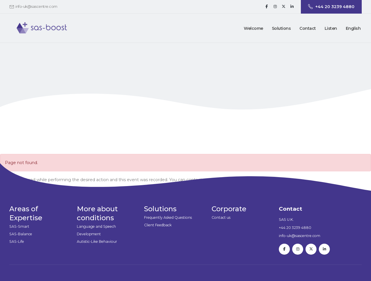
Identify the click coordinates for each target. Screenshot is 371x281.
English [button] (353, 28)
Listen (331, 28)
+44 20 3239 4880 (295, 227)
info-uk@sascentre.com (36, 6)
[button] (281, 28)
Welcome (253, 28)
